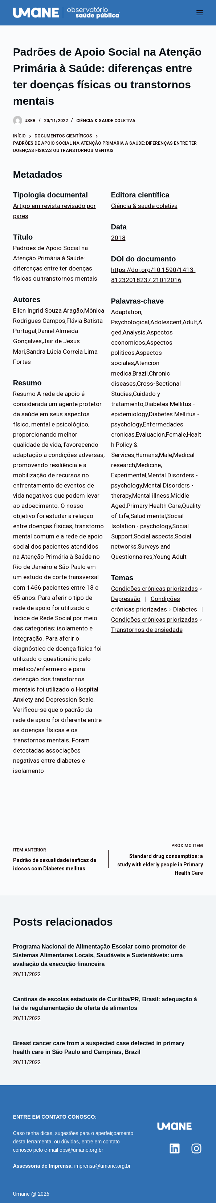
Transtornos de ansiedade (147, 629)
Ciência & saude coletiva (105, 120)
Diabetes (185, 609)
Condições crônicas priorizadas (154, 588)
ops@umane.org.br (81, 1150)
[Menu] (199, 12)
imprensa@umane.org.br (102, 1166)
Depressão (125, 598)
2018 (118, 237)
